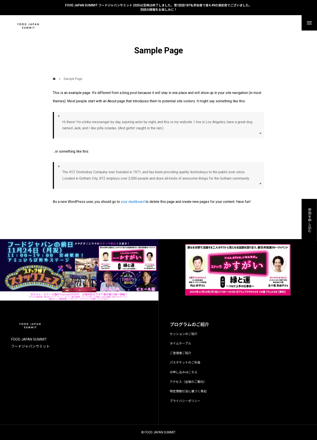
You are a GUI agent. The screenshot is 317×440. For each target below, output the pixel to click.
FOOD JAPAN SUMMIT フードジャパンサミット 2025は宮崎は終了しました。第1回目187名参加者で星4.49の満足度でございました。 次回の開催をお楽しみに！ (158, 7)
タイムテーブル (180, 343)
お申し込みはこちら (183, 372)
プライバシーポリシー (185, 401)
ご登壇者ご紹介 (180, 353)
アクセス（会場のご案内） (188, 382)
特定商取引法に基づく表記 (188, 391)
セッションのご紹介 (183, 334)
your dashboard (133, 202)
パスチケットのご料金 (185, 362)
